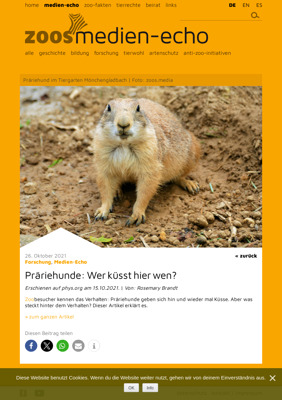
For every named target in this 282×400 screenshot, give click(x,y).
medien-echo (61, 5)
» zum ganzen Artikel (49, 317)
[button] (31, 346)
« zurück (246, 256)
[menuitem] (231, 5)
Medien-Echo (70, 262)
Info (150, 388)
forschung (106, 53)
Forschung (38, 262)
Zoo (29, 299)
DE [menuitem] (232, 5)
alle (29, 53)
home (32, 5)
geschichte (52, 53)
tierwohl (134, 53)
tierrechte (128, 5)
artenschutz (163, 53)
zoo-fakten (97, 5)
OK (131, 388)
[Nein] (272, 378)
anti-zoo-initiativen (207, 53)
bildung (80, 53)
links (171, 5)
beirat (153, 5)
